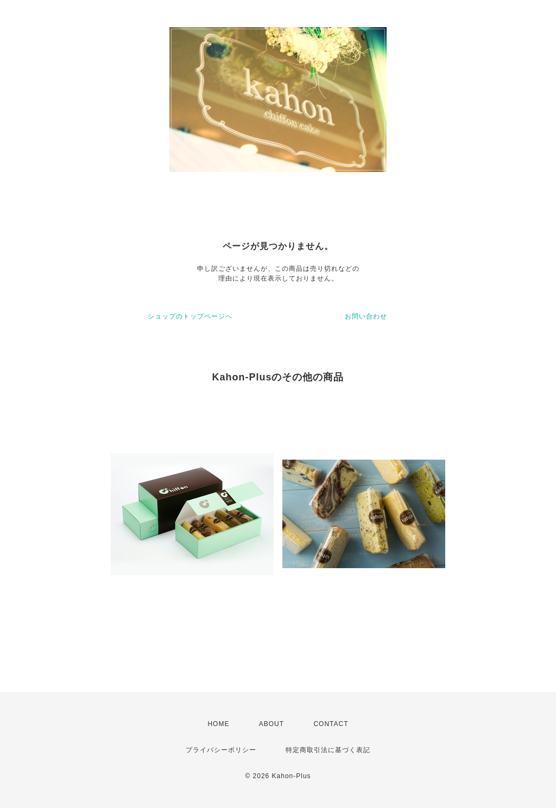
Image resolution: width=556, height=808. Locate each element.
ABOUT (271, 724)
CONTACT (330, 724)
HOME (218, 724)
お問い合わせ (366, 316)
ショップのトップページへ (190, 316)
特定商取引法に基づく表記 (328, 750)
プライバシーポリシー (221, 750)
